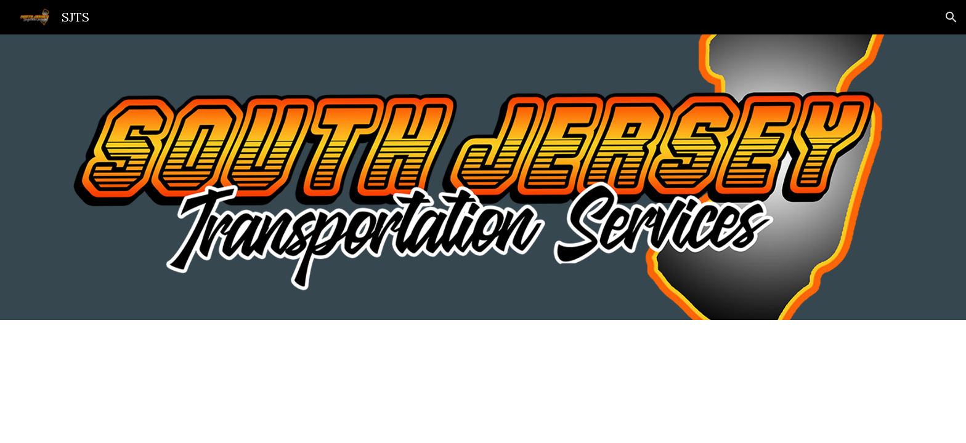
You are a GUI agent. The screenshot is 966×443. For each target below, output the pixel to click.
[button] (951, 17)
